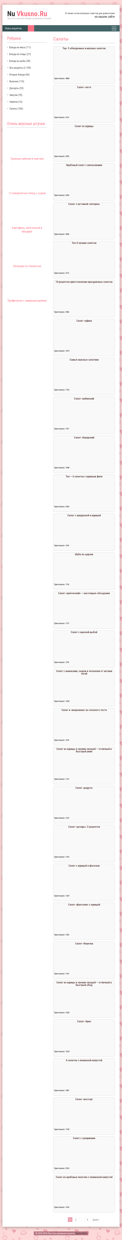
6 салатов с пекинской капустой (84, 1060)
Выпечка (13, 81)
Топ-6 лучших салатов (84, 242)
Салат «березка (84, 943)
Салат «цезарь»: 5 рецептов (84, 826)
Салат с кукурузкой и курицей (84, 515)
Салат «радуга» (84, 787)
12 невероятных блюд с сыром (27, 193)
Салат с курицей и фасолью (84, 865)
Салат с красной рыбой (84, 632)
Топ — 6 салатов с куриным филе (84, 476)
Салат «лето (84, 87)
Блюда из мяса (17, 47)
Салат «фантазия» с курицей (84, 904)
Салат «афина (84, 320)
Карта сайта (81, 1233)
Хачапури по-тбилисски (27, 266)
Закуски (13, 95)
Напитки (13, 101)
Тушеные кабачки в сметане (27, 158)
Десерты (14, 88)
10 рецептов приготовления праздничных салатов (84, 281)
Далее (96, 1219)
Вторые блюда (17, 74)
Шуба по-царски (84, 554)
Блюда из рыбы (17, 60)
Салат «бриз (84, 1021)
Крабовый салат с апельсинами (84, 165)
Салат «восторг (84, 1099)
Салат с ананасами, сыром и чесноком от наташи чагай (84, 672)
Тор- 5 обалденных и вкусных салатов (84, 48)
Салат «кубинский (84, 398)
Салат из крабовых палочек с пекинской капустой (84, 1177)
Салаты (13, 108)
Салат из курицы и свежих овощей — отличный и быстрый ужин (84, 750)
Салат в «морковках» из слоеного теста (84, 710)
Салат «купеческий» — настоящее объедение (84, 593)
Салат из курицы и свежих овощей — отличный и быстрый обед (84, 984)
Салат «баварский (84, 437)
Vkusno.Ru (27, 13)
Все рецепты (16, 67)
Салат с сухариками (84, 1138)
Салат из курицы (84, 126)
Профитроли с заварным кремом (27, 300)
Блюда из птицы (17, 54)
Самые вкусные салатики (84, 359)
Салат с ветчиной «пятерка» (84, 204)
